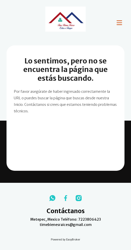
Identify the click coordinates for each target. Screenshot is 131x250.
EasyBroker (73, 239)
